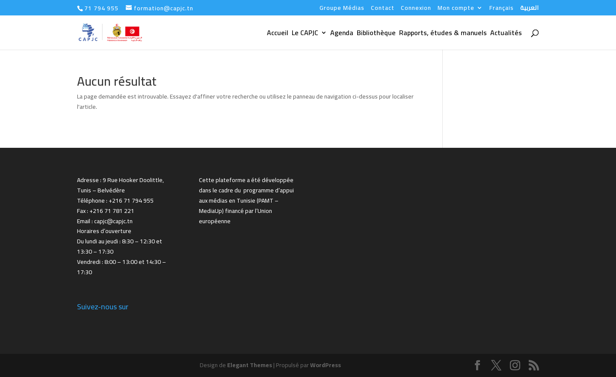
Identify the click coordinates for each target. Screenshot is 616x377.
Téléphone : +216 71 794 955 (115, 200)
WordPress (325, 365)
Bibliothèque (376, 34)
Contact (382, 9)
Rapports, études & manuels (443, 34)
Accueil (277, 34)
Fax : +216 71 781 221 (105, 210)
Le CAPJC (305, 34)
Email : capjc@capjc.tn (105, 221)
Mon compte (456, 9)
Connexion (416, 9)
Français (501, 9)
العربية (529, 9)
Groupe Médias (342, 9)
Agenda (341, 34)
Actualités (506, 34)
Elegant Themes (249, 365)
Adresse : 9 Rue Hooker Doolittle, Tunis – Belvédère (120, 185)
